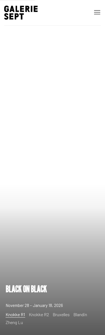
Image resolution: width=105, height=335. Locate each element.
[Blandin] (81, 313)
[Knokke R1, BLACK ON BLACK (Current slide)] (17, 314)
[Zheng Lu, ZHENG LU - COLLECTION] (16, 321)
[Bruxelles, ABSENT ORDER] (63, 313)
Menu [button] (96, 12)
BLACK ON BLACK (52, 167)
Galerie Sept (21, 13)
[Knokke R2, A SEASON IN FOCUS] (40, 313)
